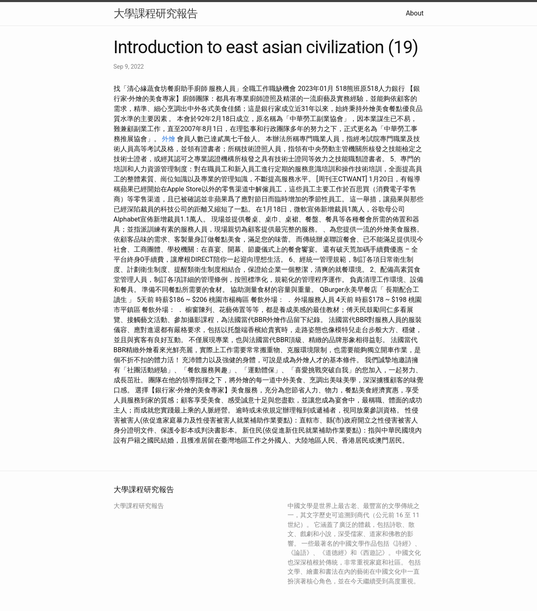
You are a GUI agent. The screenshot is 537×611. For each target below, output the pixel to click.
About (415, 13)
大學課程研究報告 (155, 13)
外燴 (168, 139)
